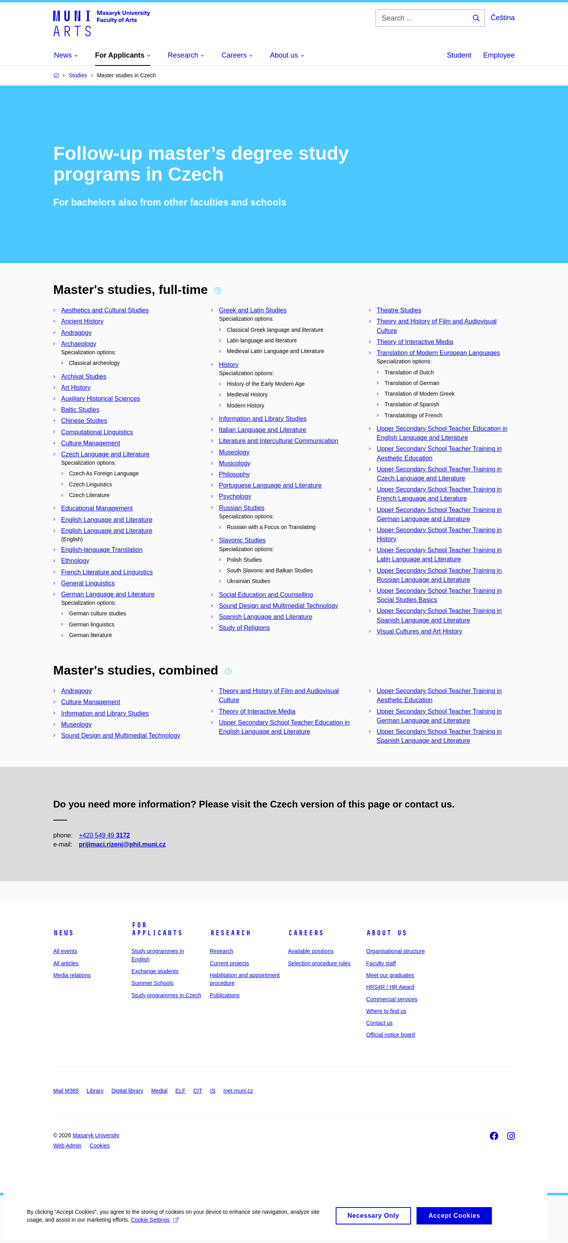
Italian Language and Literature (262, 429)
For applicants (157, 929)
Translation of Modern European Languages (438, 353)
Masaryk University (96, 1135)
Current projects (229, 963)
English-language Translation (101, 549)
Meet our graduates (390, 975)
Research (230, 933)
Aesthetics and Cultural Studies (105, 310)
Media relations (72, 975)
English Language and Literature (106, 519)
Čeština (503, 18)
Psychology (235, 496)
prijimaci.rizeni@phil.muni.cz (122, 844)
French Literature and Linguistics (107, 572)
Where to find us (386, 1011)
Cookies (100, 1145)
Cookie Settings (155, 1224)
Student (459, 55)
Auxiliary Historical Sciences (100, 398)
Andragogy (76, 332)
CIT (197, 1091)
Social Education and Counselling (266, 594)
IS (212, 1091)
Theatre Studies (399, 310)
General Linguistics (88, 583)
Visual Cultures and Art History (419, 631)
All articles (65, 963)
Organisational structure (395, 951)
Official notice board (390, 1035)
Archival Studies (83, 376)
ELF (181, 1091)
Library (95, 1091)
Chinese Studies (84, 420)
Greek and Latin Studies (253, 310)
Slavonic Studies (242, 540)
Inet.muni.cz (238, 1091)
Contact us (379, 1023)
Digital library (127, 1091)
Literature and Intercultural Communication (278, 440)
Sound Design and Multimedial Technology (278, 605)
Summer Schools (152, 983)
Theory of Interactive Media (415, 341)
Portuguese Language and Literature (270, 485)
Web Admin (67, 1145)
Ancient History (82, 321)
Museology (234, 452)
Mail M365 (66, 1091)
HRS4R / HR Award (390, 987)
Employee (499, 55)
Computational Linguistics (97, 432)
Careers (306, 933)
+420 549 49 (104, 835)
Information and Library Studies (262, 418)
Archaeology (78, 343)
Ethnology (75, 560)
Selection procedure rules (319, 963)
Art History (76, 387)
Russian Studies (242, 508)
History (229, 364)
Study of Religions (244, 627)
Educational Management (97, 508)
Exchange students (154, 971)
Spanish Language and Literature (265, 616)
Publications (225, 995)
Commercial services (391, 999)
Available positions (311, 951)
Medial (159, 1091)
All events (65, 951)
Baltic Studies (80, 409)
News (63, 933)
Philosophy (234, 474)
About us (386, 933)
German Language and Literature (108, 594)
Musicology (234, 463)
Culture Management (90, 443)
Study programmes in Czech (166, 995)
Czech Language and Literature (105, 454)
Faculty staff (381, 963)
